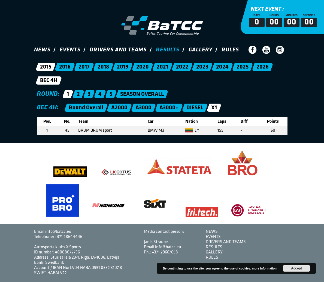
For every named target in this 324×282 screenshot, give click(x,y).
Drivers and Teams (118, 50)
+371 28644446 (68, 237)
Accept (296, 268)
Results (167, 50)
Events (70, 50)
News (42, 50)
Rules (230, 50)
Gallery (200, 50)
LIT (192, 130)
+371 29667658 (165, 252)
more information (264, 268)
